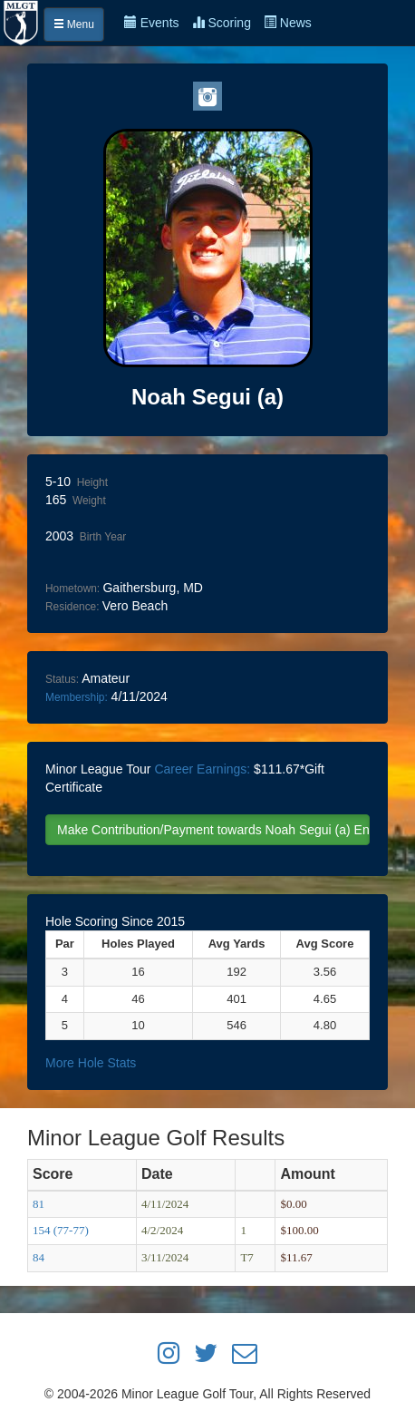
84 (38, 1257)
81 (38, 1204)
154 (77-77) (61, 1230)
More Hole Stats (90, 1063)
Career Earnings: (202, 769)
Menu (73, 24)
